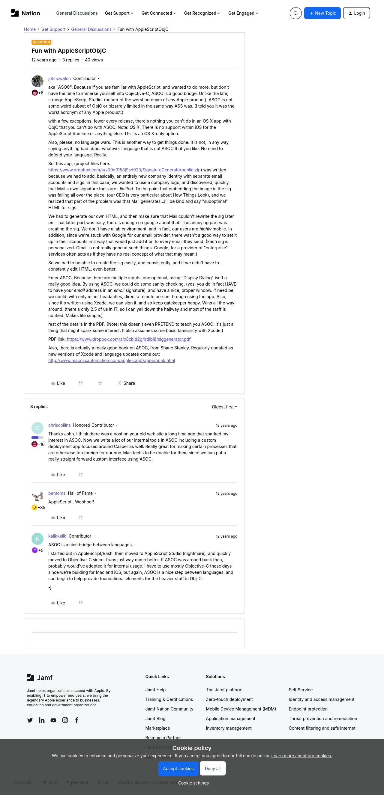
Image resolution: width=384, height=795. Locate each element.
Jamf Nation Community (170, 708)
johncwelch (59, 78)
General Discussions (77, 13)
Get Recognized (202, 13)
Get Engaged (243, 13)
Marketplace (158, 728)
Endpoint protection (308, 708)
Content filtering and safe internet (322, 728)
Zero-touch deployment (229, 699)
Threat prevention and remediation (323, 718)
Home (30, 29)
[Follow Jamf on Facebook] (77, 720)
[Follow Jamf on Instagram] (65, 720)
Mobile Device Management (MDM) (241, 708)
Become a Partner (163, 737)
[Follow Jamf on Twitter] (30, 720)
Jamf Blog (156, 718)
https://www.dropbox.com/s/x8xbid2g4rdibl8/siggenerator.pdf (129, 339)
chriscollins (59, 425)
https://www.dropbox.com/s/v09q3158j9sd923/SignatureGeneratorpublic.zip (124, 169)
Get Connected (159, 13)
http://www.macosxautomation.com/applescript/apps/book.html (111, 360)
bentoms (57, 493)
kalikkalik (57, 535)
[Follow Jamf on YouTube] (53, 720)
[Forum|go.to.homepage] (25, 13)
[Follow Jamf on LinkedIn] (42, 720)
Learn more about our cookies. (302, 755)
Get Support (119, 13)
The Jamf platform (224, 689)
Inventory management (229, 728)
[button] (322, 13)
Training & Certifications (169, 699)
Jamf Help (156, 689)
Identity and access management (322, 699)
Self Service (301, 689)
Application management (230, 718)
